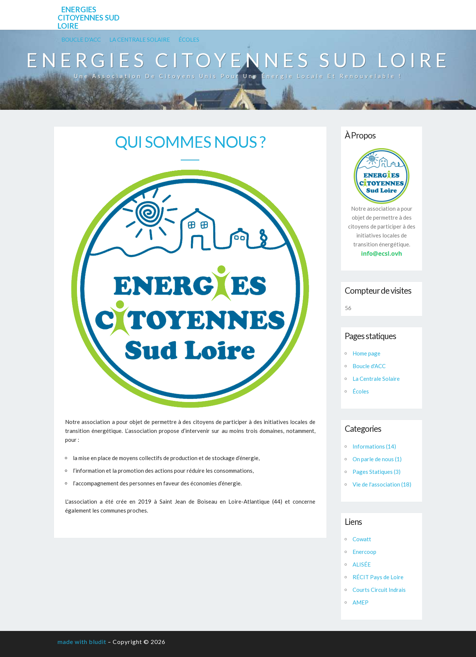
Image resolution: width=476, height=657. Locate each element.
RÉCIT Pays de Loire (378, 577)
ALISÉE (362, 564)
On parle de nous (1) (377, 459)
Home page (366, 353)
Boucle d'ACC (81, 39)
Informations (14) (374, 446)
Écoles (188, 39)
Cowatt (362, 539)
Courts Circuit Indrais (379, 589)
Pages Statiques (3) (377, 471)
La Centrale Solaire (139, 39)
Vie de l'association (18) (382, 484)
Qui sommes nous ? (190, 142)
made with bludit (82, 641)
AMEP (361, 602)
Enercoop (364, 551)
